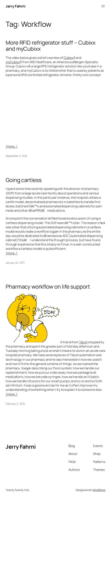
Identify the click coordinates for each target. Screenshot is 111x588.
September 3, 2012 (16, 156)
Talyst (83, 342)
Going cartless (24, 180)
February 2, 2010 (15, 403)
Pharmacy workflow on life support (48, 287)
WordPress (99, 490)
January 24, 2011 (15, 262)
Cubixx (69, 57)
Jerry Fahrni (15, 6)
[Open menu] (103, 6)
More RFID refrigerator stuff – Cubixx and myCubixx (50, 46)
